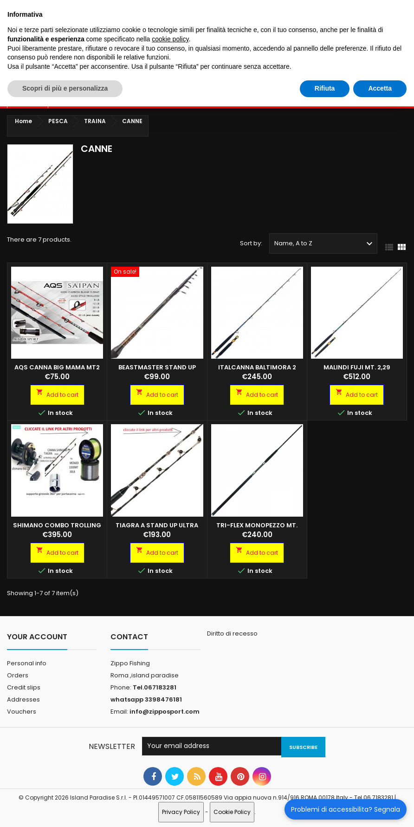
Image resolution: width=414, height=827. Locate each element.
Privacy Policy (181, 812)
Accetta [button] (380, 88)
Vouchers (21, 711)
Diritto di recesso (232, 633)
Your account (37, 636)
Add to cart (57, 393)
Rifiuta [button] (325, 88)
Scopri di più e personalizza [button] (65, 88)
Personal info (26, 663)
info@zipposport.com (164, 711)
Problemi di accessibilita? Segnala (345, 809)
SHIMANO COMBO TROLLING (57, 525)
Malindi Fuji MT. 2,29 (356, 367)
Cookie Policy (232, 812)
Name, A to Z (324, 243)
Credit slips (23, 687)
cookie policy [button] (170, 39)
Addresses (23, 699)
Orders (17, 675)
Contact (129, 636)
